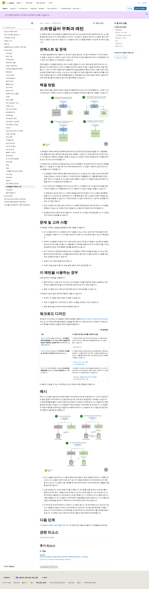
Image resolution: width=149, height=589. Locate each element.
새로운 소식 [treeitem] (8, 41)
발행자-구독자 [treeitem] (10, 152)
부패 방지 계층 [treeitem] (11, 63)
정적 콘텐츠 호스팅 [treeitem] (12, 183)
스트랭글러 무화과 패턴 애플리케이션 (54, 525)
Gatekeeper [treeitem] (9, 115)
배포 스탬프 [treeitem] (10, 100)
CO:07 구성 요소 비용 (80, 362)
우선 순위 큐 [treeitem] (10, 149)
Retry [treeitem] (7, 165)
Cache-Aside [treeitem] (10, 75)
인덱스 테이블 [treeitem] (10, 134)
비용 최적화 (45, 351)
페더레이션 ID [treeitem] (10, 112)
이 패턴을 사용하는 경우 (123, 35)
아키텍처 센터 (56, 23)
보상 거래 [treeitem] (9, 87)
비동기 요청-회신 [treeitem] (11, 66)
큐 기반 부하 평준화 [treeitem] (12, 159)
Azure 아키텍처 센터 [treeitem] (11, 31)
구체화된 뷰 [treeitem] (10, 140)
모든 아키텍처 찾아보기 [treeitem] (12, 35)
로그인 (144, 3)
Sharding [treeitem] (9, 177)
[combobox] (19, 27)
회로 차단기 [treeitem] (10, 81)
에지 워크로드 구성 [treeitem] (12, 103)
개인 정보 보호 (41, 583)
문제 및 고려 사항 (121, 32)
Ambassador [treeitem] (10, 59)
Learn (41, 23)
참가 (31, 583)
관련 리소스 (119, 46)
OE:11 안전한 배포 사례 (80, 379)
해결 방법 (118, 30)
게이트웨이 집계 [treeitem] (11, 118)
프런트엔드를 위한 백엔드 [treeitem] (14, 69)
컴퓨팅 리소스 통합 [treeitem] (12, 94)
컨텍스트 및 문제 (120, 27)
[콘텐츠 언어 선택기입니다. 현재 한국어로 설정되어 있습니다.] (7, 577)
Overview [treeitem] (9, 53)
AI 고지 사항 (7, 583)
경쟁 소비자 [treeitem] (10, 90)
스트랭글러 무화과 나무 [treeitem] (13, 187)
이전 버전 (16, 583)
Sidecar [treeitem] (8, 180)
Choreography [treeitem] (10, 78)
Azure (47, 23)
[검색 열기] (139, 3)
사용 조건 (71, 583)
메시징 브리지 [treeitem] (10, 143)
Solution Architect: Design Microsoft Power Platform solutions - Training (64, 557)
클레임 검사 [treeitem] (10, 84)
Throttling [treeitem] (9, 190)
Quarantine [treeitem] (9, 156)
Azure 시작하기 (140, 8)
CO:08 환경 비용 (78, 364)
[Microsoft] (4, 2)
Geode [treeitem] (8, 128)
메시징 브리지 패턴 (47, 537)
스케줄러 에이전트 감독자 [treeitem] (14, 171)
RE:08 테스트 (77, 347)
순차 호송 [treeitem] (9, 174)
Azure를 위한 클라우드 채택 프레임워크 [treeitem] (17, 205)
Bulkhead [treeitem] (9, 72)
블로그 (24, 583)
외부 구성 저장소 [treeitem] (11, 109)
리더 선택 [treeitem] (9, 137)
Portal (130, 8)
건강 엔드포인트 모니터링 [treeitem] (14, 131)
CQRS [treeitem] (8, 97)
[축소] (32, 23)
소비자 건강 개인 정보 (57, 583)
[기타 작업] (107, 23)
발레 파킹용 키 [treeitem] (11, 193)
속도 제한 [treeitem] (9, 162)
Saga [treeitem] (7, 168)
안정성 (43, 338)
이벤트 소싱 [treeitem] (10, 106)
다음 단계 (118, 43)
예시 (116, 41)
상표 (78, 583)
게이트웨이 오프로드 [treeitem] (13, 121)
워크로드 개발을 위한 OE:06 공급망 (85, 377)
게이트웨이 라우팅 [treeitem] (12, 125)
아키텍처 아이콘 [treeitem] (9, 38)
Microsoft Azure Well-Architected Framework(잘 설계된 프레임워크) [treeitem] (15, 200)
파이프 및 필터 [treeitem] (11, 146)
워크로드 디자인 (120, 38)
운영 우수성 (45, 368)
